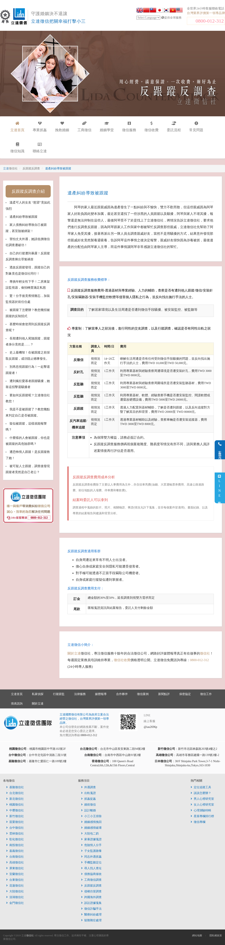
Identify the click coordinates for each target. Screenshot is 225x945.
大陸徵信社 (15, 891)
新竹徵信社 (15, 816)
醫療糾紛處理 (91, 914)
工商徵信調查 (91, 879)
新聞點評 (164, 694)
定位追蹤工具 (201, 787)
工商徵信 (84, 126)
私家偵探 (37, 694)
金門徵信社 (15, 903)
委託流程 (174, 126)
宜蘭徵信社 (15, 874)
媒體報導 (101, 694)
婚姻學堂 (107, 126)
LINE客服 (219, 488)
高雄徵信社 (15, 862)
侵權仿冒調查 (91, 891)
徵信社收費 (122, 660)
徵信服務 (129, 126)
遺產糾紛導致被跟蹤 (23, 216)
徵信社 (205, 653)
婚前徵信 (88, 804)
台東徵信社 (15, 879)
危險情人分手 (91, 845)
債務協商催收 (91, 874)
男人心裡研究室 (202, 798)
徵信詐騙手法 (91, 908)
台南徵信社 (15, 856)
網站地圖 (197, 935)
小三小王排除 (91, 816)
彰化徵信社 (15, 839)
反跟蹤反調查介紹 (28, 191)
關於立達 (74, 653)
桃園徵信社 (15, 804)
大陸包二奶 (90, 833)
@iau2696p (150, 726)
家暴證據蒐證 (91, 839)
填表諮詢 (17, 703)
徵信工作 (206, 694)
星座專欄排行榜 (202, 816)
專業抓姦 (40, 126)
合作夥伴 (122, 694)
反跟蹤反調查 (91, 885)
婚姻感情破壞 (91, 827)
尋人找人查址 (91, 868)
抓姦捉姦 (88, 798)
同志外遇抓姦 (91, 856)
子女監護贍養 (91, 850)
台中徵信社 (15, 827)
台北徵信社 (15, 793)
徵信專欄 (198, 822)
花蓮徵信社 (15, 885)
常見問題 (196, 126)
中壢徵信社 (15, 810)
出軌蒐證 (88, 793)
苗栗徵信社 (15, 822)
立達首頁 (17, 694)
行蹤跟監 (59, 694)
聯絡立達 (40, 148)
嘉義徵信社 (15, 850)
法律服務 (80, 694)
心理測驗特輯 (201, 810)
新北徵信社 (15, 798)
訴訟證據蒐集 (91, 903)
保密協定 (185, 694)
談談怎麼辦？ (201, 793)
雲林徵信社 (15, 833)
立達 (10, 168)
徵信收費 (151, 126)
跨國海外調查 (91, 897)
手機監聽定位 (91, 862)
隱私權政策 (215, 935)
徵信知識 (17, 148)
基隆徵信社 (15, 787)
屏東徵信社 (15, 868)
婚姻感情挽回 (91, 822)
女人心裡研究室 (202, 804)
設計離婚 (88, 810)
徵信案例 (143, 694)
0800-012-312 (210, 21)
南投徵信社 (15, 845)
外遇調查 (88, 787)
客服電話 (220, 449)
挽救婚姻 (62, 126)
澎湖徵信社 (15, 897)
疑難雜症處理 (91, 920)
